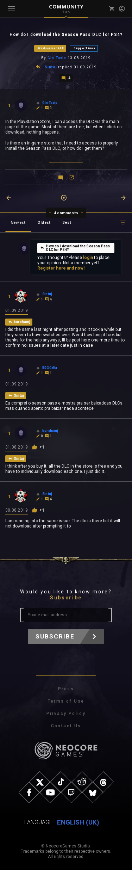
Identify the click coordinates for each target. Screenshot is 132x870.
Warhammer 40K (51, 48)
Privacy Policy (66, 713)
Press (66, 688)
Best (66, 222)
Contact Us (66, 725)
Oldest (44, 222)
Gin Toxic (57, 58)
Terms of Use (66, 701)
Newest (18, 222)
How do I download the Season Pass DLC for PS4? (75, 248)
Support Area (84, 48)
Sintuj (51, 67)
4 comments (66, 212)
